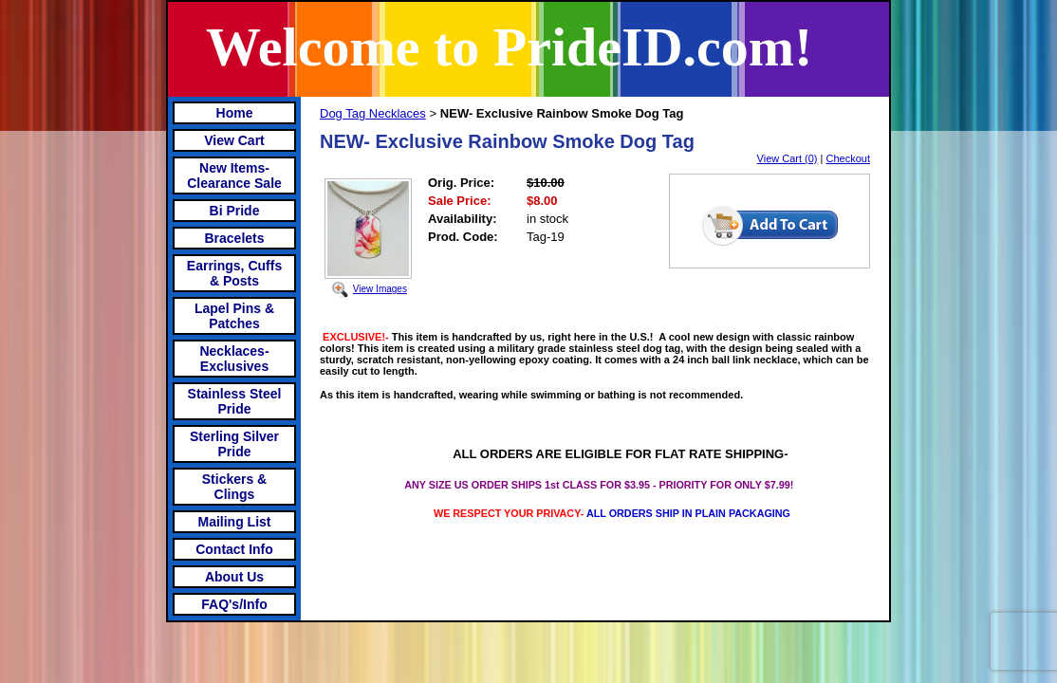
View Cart (234, 140)
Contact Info (234, 549)
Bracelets (234, 238)
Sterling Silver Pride (234, 444)
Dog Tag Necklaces (373, 113)
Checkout (848, 158)
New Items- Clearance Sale (234, 175)
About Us (234, 576)
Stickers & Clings (234, 486)
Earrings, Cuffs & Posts (234, 273)
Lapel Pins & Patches (234, 316)
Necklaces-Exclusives (234, 358)
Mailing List (234, 521)
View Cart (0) (787, 158)
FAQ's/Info (234, 604)
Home (234, 112)
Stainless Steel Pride (235, 401)
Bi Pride (235, 210)
